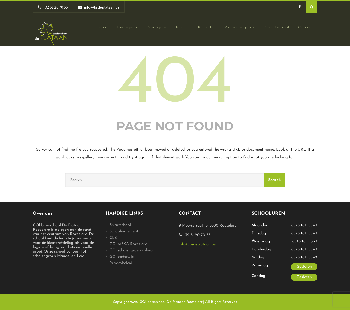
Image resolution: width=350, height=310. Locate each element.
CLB (113, 238)
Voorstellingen (240, 27)
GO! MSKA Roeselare (128, 244)
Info (182, 27)
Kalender (206, 27)
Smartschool (277, 27)
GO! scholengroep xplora (131, 250)
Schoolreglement (123, 231)
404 (175, 85)
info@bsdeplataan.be (197, 244)
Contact (305, 27)
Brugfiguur (156, 27)
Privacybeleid (120, 263)
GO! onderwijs (121, 257)
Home (102, 27)
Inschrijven (127, 27)
